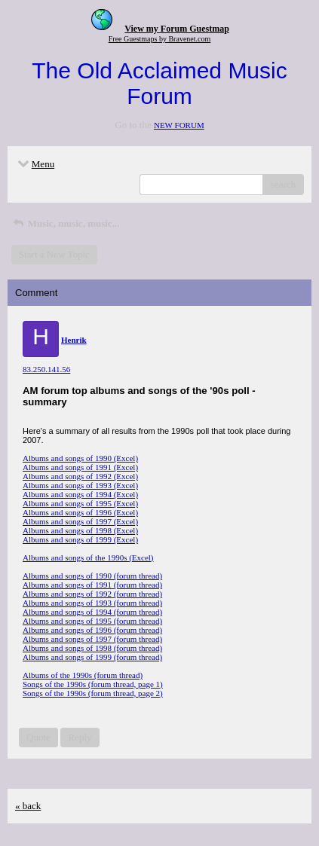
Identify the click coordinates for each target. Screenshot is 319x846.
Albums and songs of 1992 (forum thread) (92, 593)
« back (28, 805)
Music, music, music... (65, 223)
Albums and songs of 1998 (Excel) (80, 530)
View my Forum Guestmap (176, 28)
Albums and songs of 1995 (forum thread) (92, 620)
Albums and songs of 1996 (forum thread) (92, 629)
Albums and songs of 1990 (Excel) (80, 458)
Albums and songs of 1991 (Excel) (80, 467)
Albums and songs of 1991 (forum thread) (92, 584)
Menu (34, 164)
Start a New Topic (54, 254)
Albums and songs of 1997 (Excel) (80, 521)
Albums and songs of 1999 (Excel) (80, 539)
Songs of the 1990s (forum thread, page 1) (93, 684)
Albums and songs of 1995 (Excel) (80, 503)
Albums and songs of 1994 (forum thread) (92, 611)
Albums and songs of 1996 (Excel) (80, 512)
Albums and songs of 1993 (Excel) (80, 485)
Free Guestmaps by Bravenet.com (160, 39)
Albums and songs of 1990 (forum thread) (92, 575)
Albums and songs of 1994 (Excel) (80, 494)
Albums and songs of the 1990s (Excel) (88, 557)
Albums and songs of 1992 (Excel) (80, 476)
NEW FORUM (179, 125)
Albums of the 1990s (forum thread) (83, 675)
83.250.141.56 (46, 369)
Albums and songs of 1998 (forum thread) (92, 647)
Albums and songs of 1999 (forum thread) (92, 656)
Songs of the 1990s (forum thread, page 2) (93, 693)
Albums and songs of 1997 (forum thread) (92, 638)
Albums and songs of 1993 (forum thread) (92, 602)
